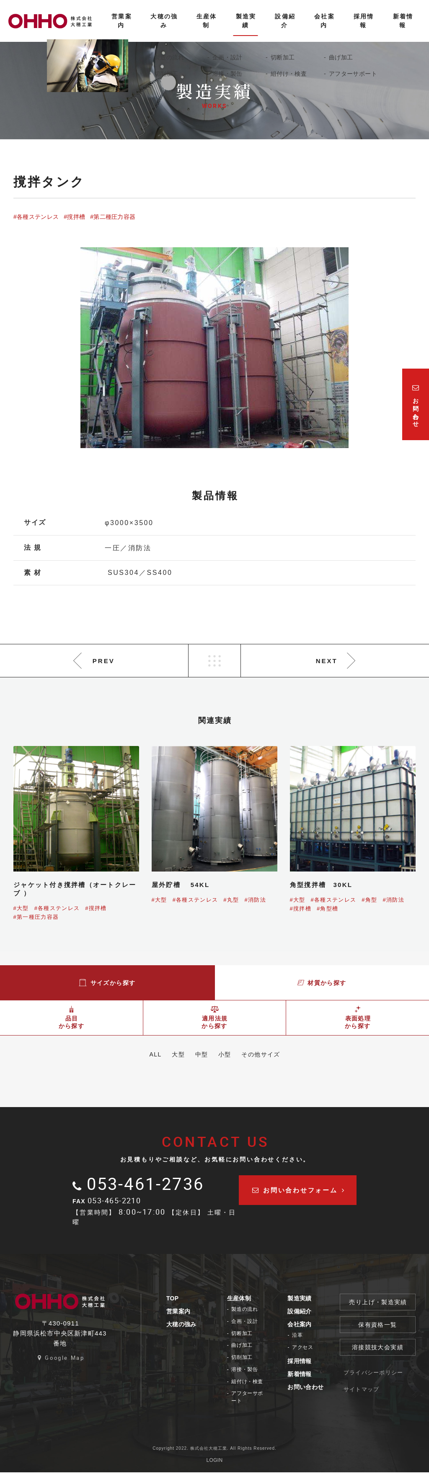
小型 (228, 1054)
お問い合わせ (316, 1388)
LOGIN (215, 1462)
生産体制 (246, 1300)
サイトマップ (375, 1398)
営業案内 (183, 1313)
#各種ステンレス (36, 216)
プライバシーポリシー (384, 1376)
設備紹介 (310, 1313)
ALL (147, 1054)
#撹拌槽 (74, 216)
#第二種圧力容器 (112, 216)
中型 (201, 1054)
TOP (177, 1300)
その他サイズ (269, 1054)
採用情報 (310, 1362)
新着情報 (310, 1375)
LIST (214, 660)
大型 (174, 1054)
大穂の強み (186, 1326)
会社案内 (310, 1326)
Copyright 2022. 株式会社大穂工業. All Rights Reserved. (214, 1450)
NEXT (327, 660)
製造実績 (310, 1300)
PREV (104, 660)
